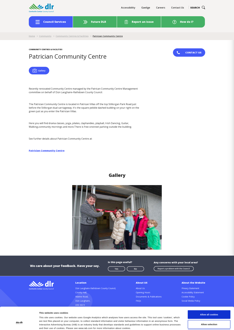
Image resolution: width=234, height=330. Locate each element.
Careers (160, 7)
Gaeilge (145, 7)
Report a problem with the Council (174, 268)
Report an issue (143, 22)
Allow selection (209, 303)
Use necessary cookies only (209, 313)
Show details (157, 324)
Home (32, 36)
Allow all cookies (209, 293)
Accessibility (128, 7)
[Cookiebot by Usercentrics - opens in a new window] (19, 324)
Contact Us (177, 7)
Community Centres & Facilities (72, 36)
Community (45, 36)
